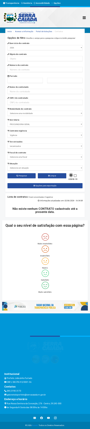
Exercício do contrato (18, 43)
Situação (12, 164)
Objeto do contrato (17, 54)
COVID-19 (72, 179)
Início (9, 31)
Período (12, 76)
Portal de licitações (44, 31)
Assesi (35, 425)
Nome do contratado (17, 87)
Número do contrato (17, 65)
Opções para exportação (45, 186)
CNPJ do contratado (17, 98)
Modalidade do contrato (19, 109)
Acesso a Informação (24, 31)
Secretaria (13, 120)
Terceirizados (15, 142)
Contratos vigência (17, 131)
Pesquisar (21, 176)
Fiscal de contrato (16, 153)
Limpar (52, 176)
